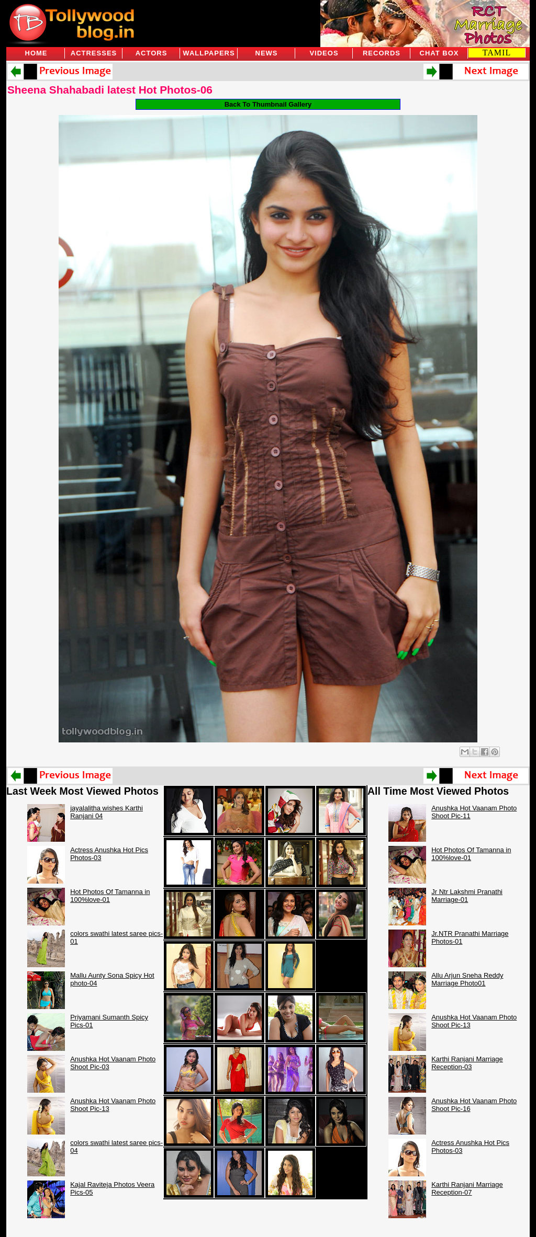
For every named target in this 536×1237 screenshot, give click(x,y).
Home (36, 53)
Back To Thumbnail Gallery (268, 104)
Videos (323, 53)
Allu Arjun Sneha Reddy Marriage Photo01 (467, 979)
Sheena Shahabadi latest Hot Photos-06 (110, 90)
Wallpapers (208, 53)
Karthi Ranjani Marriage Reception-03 (467, 1063)
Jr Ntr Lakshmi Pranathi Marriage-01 (466, 895)
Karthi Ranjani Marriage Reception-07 (467, 1188)
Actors (152, 53)
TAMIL (497, 52)
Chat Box (439, 53)
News (266, 53)
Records (381, 53)
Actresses (94, 53)
